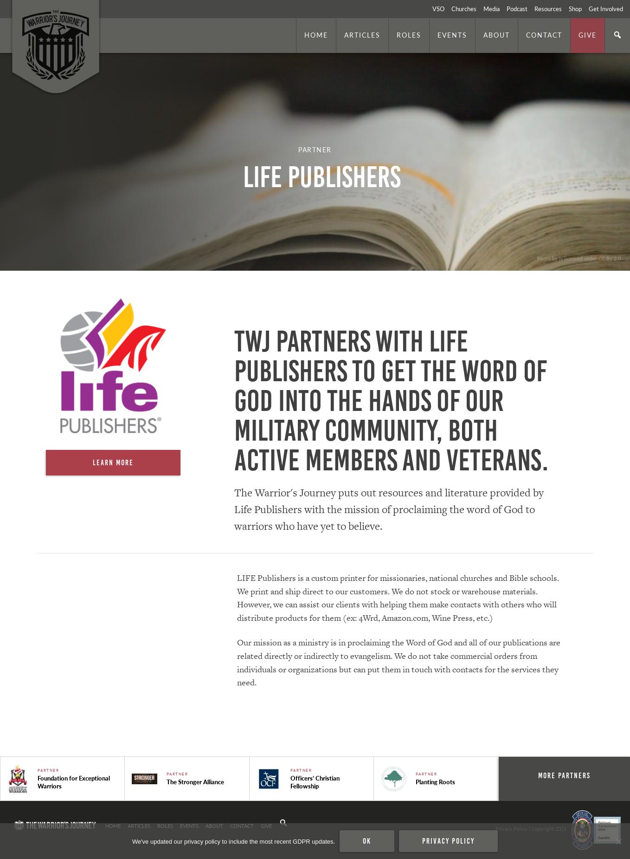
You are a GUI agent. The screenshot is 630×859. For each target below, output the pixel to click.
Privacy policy (448, 841)
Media (491, 9)
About (496, 34)
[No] (618, 841)
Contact (544, 34)
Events (452, 34)
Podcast (517, 9)
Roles (409, 34)
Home (316, 34)
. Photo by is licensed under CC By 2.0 (577, 258)
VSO (438, 9)
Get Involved (606, 9)
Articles (362, 34)
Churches (463, 9)
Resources (548, 9)
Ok (367, 841)
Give (588, 34)
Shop (575, 9)
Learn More (113, 462)
